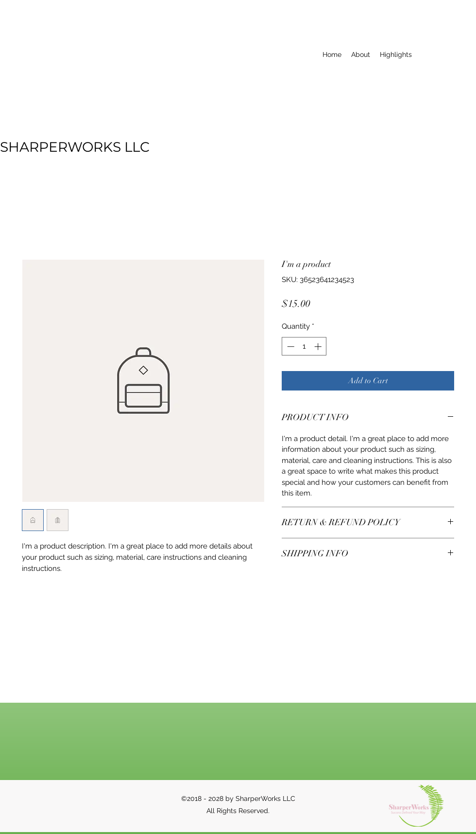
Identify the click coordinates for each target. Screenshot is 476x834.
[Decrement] (289, 346)
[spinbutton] (304, 346)
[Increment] (318, 346)
